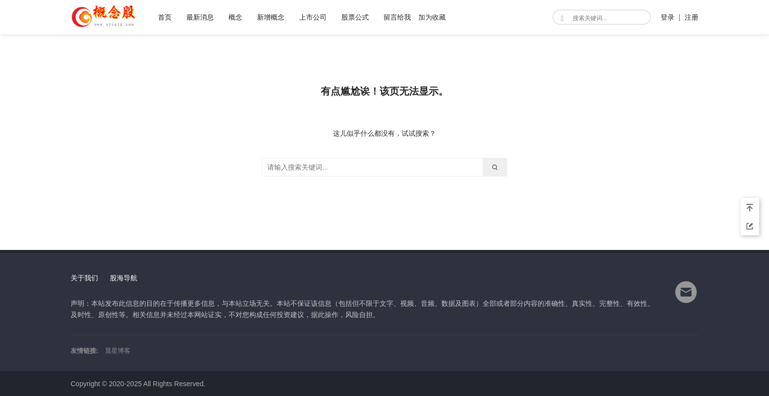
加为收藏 (432, 17)
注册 (691, 17)
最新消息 (200, 17)
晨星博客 (117, 350)
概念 (235, 17)
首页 (165, 17)
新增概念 (270, 17)
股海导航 (123, 278)
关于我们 (84, 278)
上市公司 (313, 17)
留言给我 (397, 17)
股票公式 (355, 17)
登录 (667, 17)
